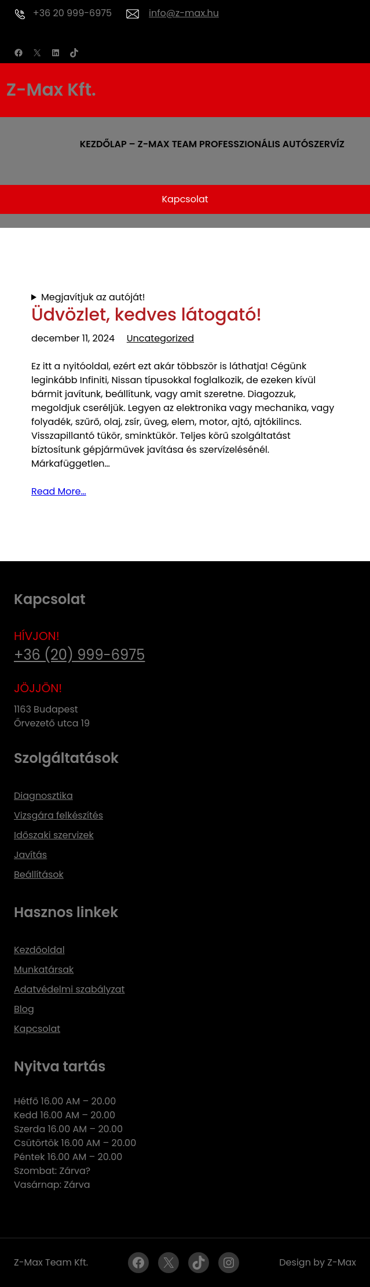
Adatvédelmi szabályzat (69, 989)
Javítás (30, 854)
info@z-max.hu (184, 13)
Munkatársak (44, 969)
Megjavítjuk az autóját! (93, 297)
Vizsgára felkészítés (58, 815)
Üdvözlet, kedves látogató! (146, 314)
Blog (24, 1009)
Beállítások (39, 874)
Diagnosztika (43, 795)
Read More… (58, 491)
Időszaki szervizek (54, 835)
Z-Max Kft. (51, 90)
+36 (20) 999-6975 (79, 654)
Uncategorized (160, 338)
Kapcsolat (185, 199)
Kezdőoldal (39, 950)
